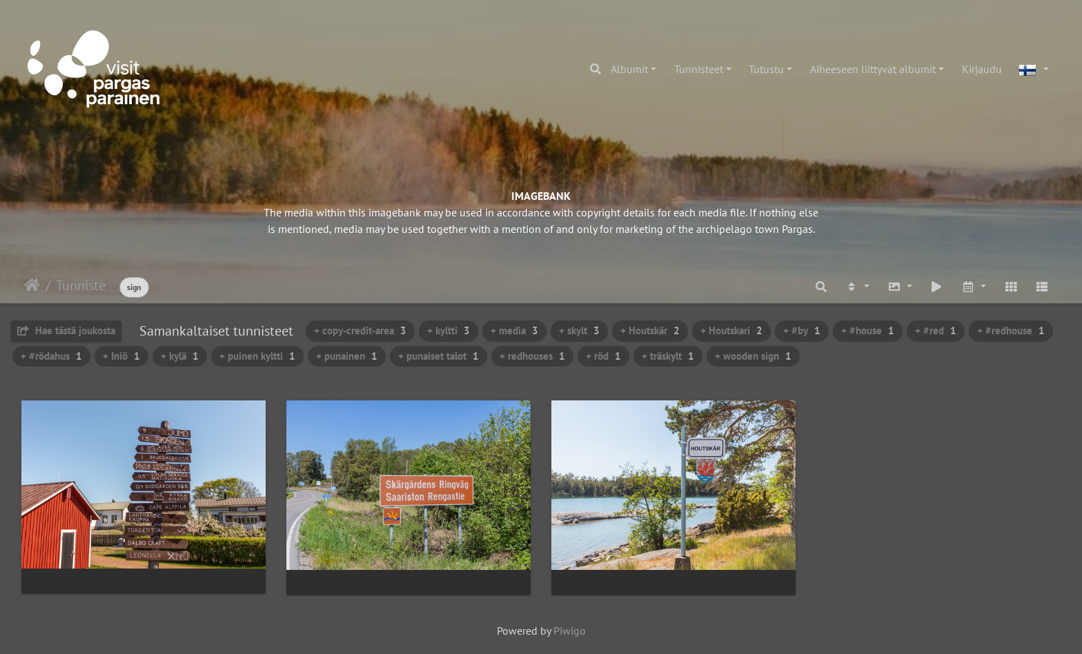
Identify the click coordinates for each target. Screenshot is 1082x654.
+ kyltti (448, 330)
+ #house (867, 330)
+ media (514, 330)
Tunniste (81, 285)
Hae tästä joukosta (66, 330)
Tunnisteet (698, 69)
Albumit (629, 69)
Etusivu (32, 285)
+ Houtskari (731, 330)
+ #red (935, 330)
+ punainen (346, 355)
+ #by (801, 330)
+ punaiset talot (438, 355)
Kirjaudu (982, 69)
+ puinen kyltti (257, 355)
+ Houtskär (650, 330)
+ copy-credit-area (360, 330)
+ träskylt (668, 355)
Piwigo (569, 630)
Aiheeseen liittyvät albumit (873, 69)
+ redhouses (532, 355)
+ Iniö (121, 355)
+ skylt (579, 330)
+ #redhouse (1011, 330)
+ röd (603, 355)
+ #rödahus (51, 355)
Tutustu (766, 69)
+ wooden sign (753, 355)
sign (134, 287)
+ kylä (180, 355)
